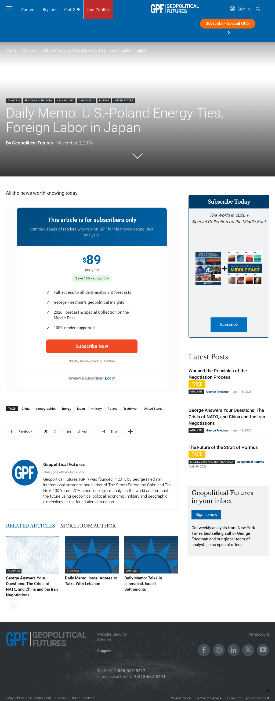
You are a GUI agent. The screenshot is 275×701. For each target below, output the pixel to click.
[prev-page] (9, 599)
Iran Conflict (98, 9)
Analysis (29, 50)
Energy (66, 408)
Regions (50, 9)
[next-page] (18, 599)
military (96, 408)
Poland (113, 408)
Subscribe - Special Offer (228, 25)
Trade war (131, 408)
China (25, 408)
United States (123, 100)
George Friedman (217, 392)
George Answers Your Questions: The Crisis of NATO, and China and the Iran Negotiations (32, 583)
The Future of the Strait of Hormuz (223, 447)
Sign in (240, 9)
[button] (258, 9)
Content (28, 9)
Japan (81, 408)
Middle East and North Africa (211, 462)
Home (11, 50)
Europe (104, 100)
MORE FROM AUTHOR (102, 526)
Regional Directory (38, 100)
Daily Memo (86, 100)
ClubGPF (72, 9)
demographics (45, 408)
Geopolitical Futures (32, 143)
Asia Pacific (65, 100)
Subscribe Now (92, 346)
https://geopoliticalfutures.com (63, 472)
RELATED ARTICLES (35, 526)
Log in (110, 378)
